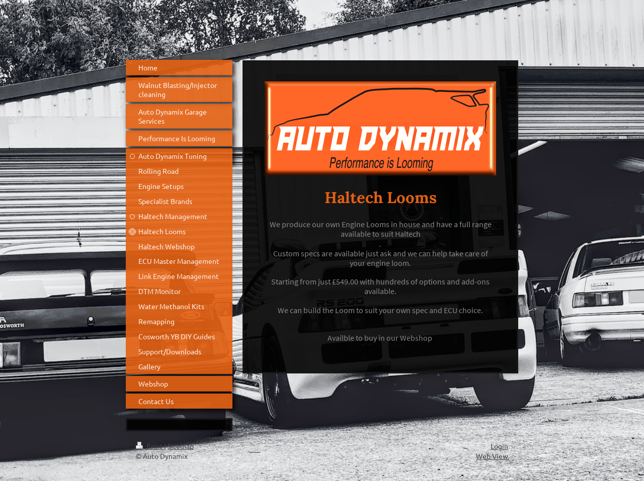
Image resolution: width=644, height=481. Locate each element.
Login (499, 445)
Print (150, 445)
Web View (492, 455)
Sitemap (181, 445)
